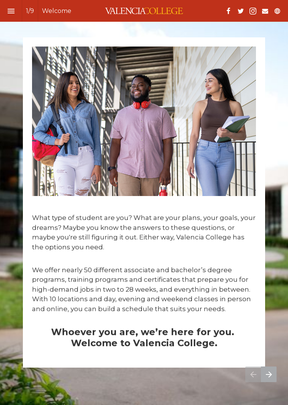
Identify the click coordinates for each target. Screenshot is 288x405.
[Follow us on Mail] (265, 11)
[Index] (11, 11)
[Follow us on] (277, 11)
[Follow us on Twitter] (240, 11)
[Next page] (269, 374)
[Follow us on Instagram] (253, 11)
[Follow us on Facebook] (228, 11)
